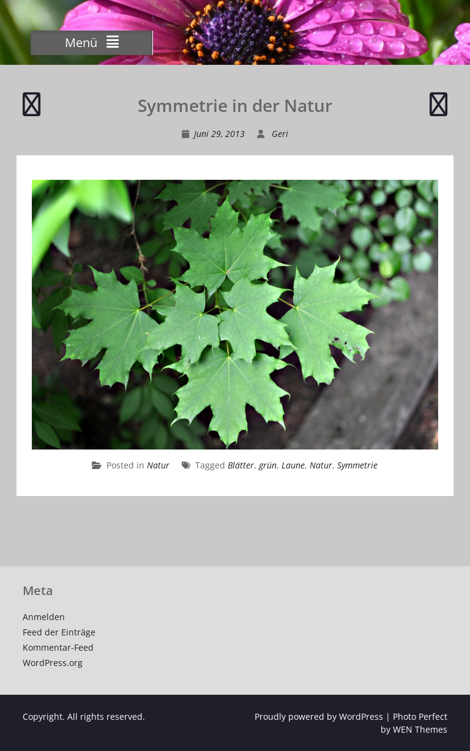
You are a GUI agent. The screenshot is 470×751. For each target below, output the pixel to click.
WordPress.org (53, 662)
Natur (158, 465)
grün (268, 465)
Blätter (241, 465)
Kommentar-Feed (58, 647)
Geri (280, 133)
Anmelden (44, 617)
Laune (293, 465)
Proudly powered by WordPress (319, 716)
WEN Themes (420, 729)
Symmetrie (357, 465)
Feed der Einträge (59, 632)
